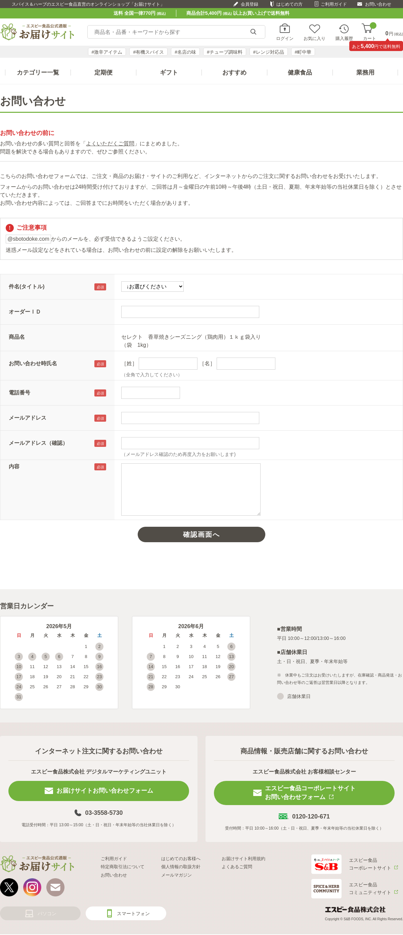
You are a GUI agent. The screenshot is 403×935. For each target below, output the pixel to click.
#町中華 (303, 52)
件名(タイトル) (27, 286)
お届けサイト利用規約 (243, 858)
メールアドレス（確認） (38, 443)
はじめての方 (289, 4)
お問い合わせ (378, 4)
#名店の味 (185, 52)
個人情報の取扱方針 (180, 866)
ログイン (285, 38)
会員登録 (249, 4)
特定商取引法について (122, 866)
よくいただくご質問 (110, 143)
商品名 (17, 337)
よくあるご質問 (237, 866)
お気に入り (314, 38)
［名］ (207, 363)
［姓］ (129, 363)
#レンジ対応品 (268, 52)
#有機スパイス (148, 52)
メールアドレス (27, 418)
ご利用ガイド (334, 4)
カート (369, 32)
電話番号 (19, 392)
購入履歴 (344, 38)
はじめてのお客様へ (180, 858)
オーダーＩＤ (25, 312)
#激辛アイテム (107, 52)
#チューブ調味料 (224, 52)
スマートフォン (133, 913)
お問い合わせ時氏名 (33, 363)
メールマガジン (176, 875)
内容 (14, 466)
